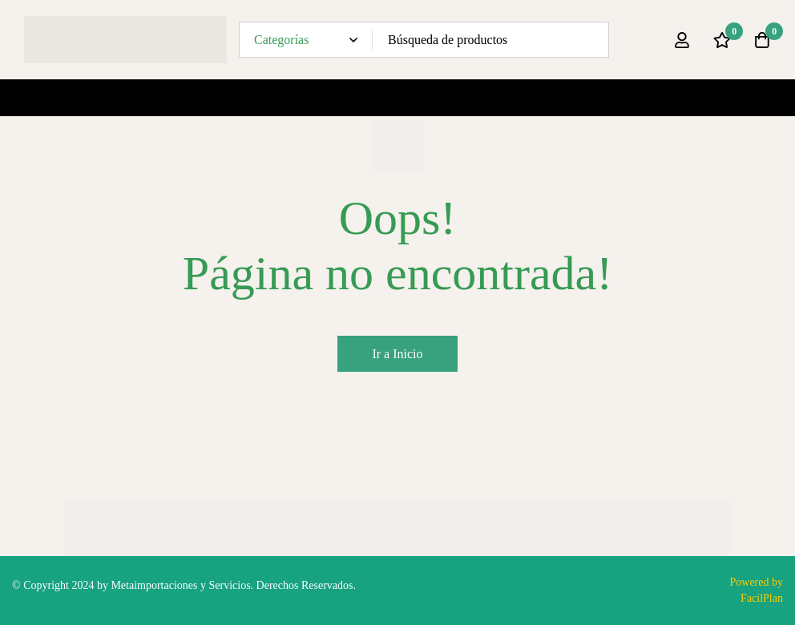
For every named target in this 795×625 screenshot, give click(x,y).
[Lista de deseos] (722, 40)
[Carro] (762, 40)
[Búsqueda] (591, 40)
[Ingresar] (682, 40)
